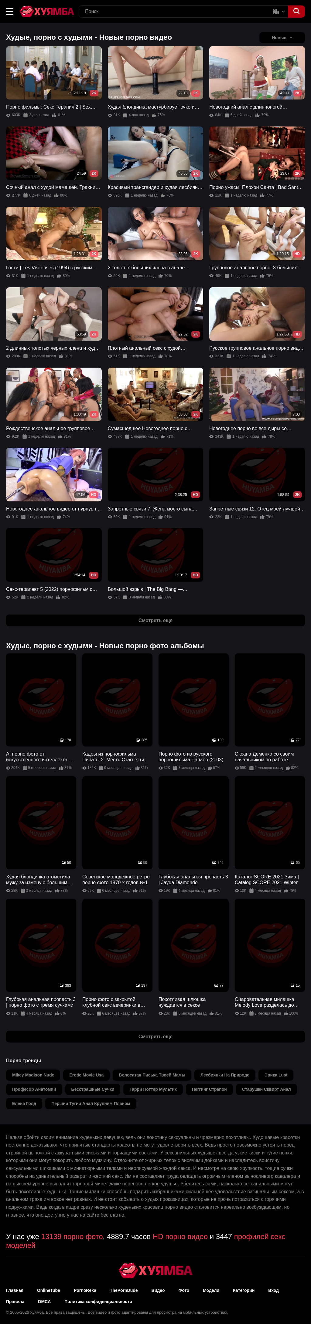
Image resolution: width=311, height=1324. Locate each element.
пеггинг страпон (209, 1089)
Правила (15, 1301)
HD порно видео (180, 1236)
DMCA (44, 1301)
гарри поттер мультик (152, 1089)
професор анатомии (34, 1089)
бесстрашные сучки (92, 1089)
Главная (14, 1290)
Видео (158, 1290)
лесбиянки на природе (224, 1075)
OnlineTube (48, 1290)
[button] (9, 11)
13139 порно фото (72, 1236)
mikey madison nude (33, 1075)
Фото (184, 1290)
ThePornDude (124, 1290)
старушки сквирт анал (266, 1089)
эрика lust (276, 1075)
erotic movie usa (86, 1075)
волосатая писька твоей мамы (152, 1075)
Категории (244, 1290)
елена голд (24, 1103)
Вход (273, 1290)
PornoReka (85, 1290)
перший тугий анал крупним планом (90, 1103)
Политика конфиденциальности (98, 1301)
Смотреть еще (155, 620)
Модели (211, 1290)
